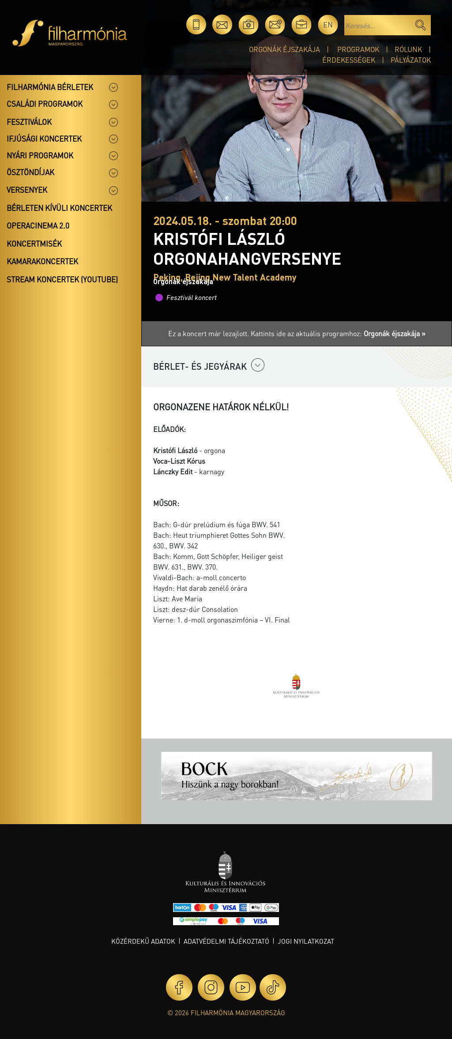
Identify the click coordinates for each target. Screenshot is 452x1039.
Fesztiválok (29, 122)
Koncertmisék (34, 243)
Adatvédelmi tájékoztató (226, 941)
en (328, 24)
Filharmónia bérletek (50, 87)
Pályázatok (411, 59)
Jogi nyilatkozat (306, 941)
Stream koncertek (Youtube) (62, 279)
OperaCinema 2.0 (38, 225)
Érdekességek (348, 59)
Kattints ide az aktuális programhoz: (338, 333)
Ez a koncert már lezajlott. (209, 333)
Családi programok (45, 104)
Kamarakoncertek (42, 261)
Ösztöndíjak (30, 172)
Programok (358, 49)
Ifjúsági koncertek (44, 138)
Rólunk (408, 49)
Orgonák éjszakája (284, 49)
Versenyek (27, 190)
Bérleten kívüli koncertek (59, 208)
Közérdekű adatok (143, 941)
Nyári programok (40, 155)
